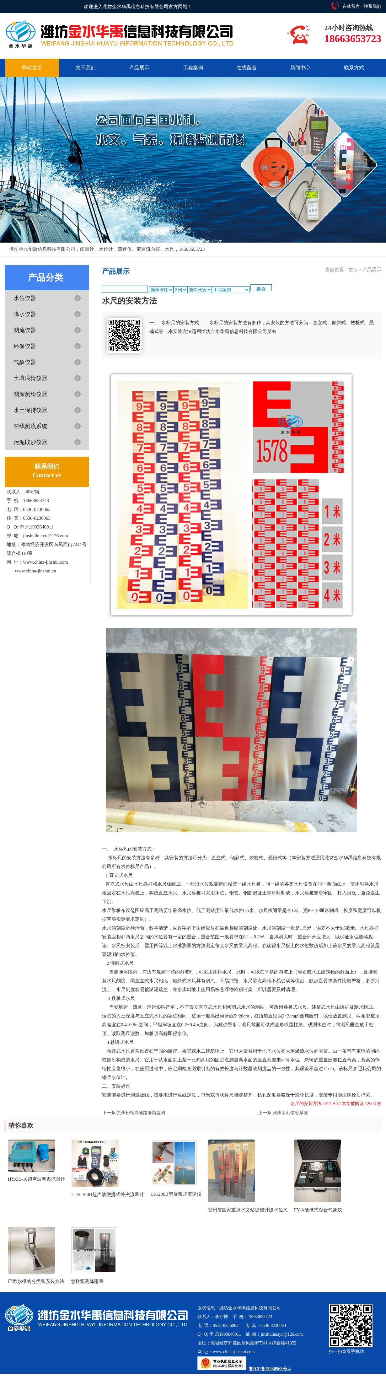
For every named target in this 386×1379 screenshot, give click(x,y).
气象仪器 (24, 362)
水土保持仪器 (30, 410)
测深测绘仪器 (30, 394)
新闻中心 (300, 67)
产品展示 (139, 67)
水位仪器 (24, 298)
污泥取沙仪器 (30, 442)
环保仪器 (24, 346)
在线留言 (351, 6)
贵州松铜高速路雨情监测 (141, 1112)
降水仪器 (24, 314)
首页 (353, 269)
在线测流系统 (30, 426)
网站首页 (32, 67)
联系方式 (354, 67)
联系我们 (372, 6)
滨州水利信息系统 (290, 1112)
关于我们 (86, 67)
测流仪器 (24, 330)
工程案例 (193, 67)
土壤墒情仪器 (30, 378)
